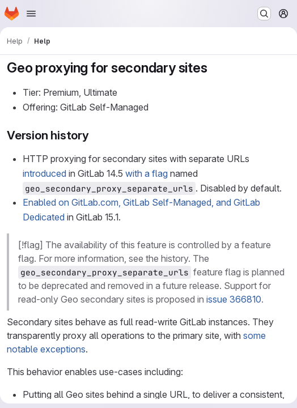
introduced (44, 173)
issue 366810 (233, 299)
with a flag (146, 173)
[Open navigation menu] (31, 14)
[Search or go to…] (264, 13)
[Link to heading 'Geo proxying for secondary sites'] (214, 68)
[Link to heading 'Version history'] (95, 135)
